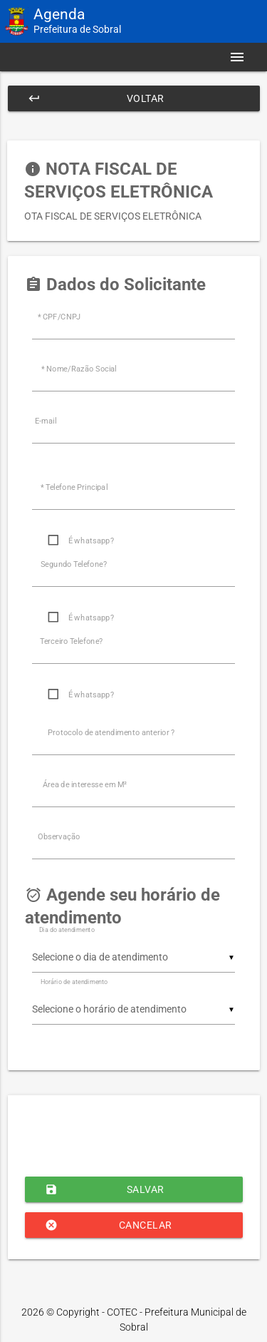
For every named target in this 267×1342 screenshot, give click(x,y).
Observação (59, 836)
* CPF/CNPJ (59, 317)
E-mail (45, 421)
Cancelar (108, 1225)
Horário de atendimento (74, 981)
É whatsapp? (91, 540)
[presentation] (133, 1134)
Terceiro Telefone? (71, 641)
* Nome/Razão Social (79, 369)
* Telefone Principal (74, 487)
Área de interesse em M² (85, 784)
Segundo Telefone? (74, 564)
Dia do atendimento (67, 929)
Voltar (96, 98)
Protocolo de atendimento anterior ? (111, 732)
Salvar (104, 1189)
